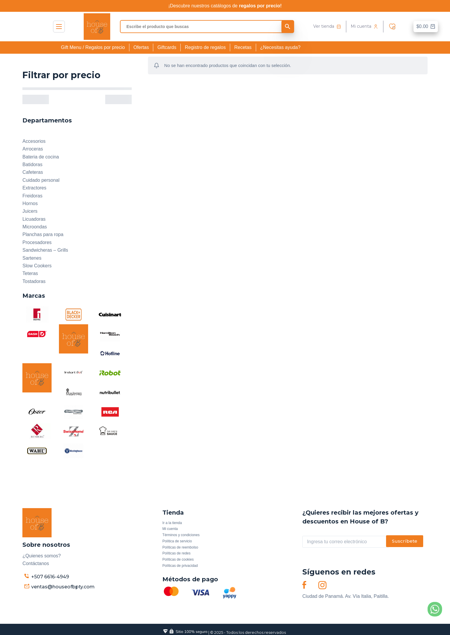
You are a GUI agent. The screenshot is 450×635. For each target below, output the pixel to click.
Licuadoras (33, 219)
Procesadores (37, 242)
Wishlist (393, 26)
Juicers (29, 211)
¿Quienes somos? (41, 555)
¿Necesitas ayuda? (280, 47)
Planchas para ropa (42, 234)
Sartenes (31, 258)
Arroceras (32, 148)
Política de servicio (177, 541)
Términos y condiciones (181, 535)
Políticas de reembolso (180, 547)
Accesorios (33, 141)
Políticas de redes (176, 553)
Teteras (30, 273)
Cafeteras (32, 172)
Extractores (34, 187)
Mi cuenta (361, 26)
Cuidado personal (40, 180)
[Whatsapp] (434, 609)
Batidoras (32, 164)
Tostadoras (33, 281)
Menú (59, 26)
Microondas (34, 226)
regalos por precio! (260, 5)
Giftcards (166, 47)
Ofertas (141, 47)
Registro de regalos (205, 47)
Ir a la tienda (172, 523)
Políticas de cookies (178, 559)
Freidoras (32, 195)
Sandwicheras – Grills (45, 250)
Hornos (30, 203)
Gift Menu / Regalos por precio (93, 47)
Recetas (243, 47)
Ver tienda (323, 26)
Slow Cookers (37, 265)
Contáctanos (35, 563)
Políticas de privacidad (180, 566)
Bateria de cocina (40, 156)
